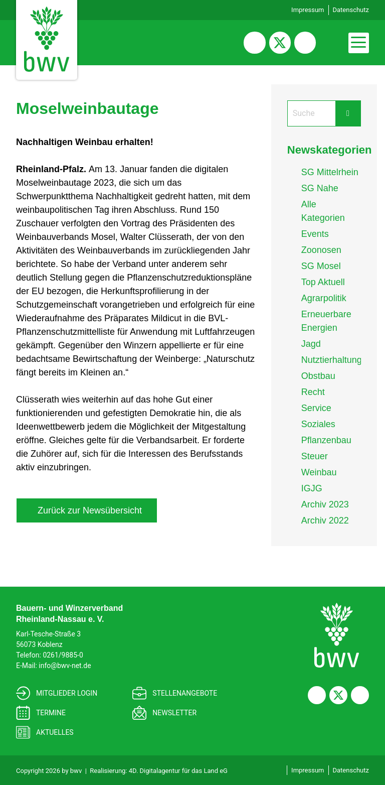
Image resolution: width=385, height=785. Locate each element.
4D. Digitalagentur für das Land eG (178, 770)
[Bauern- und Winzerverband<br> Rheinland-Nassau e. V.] (336, 635)
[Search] (311, 113)
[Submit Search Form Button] (347, 113)
